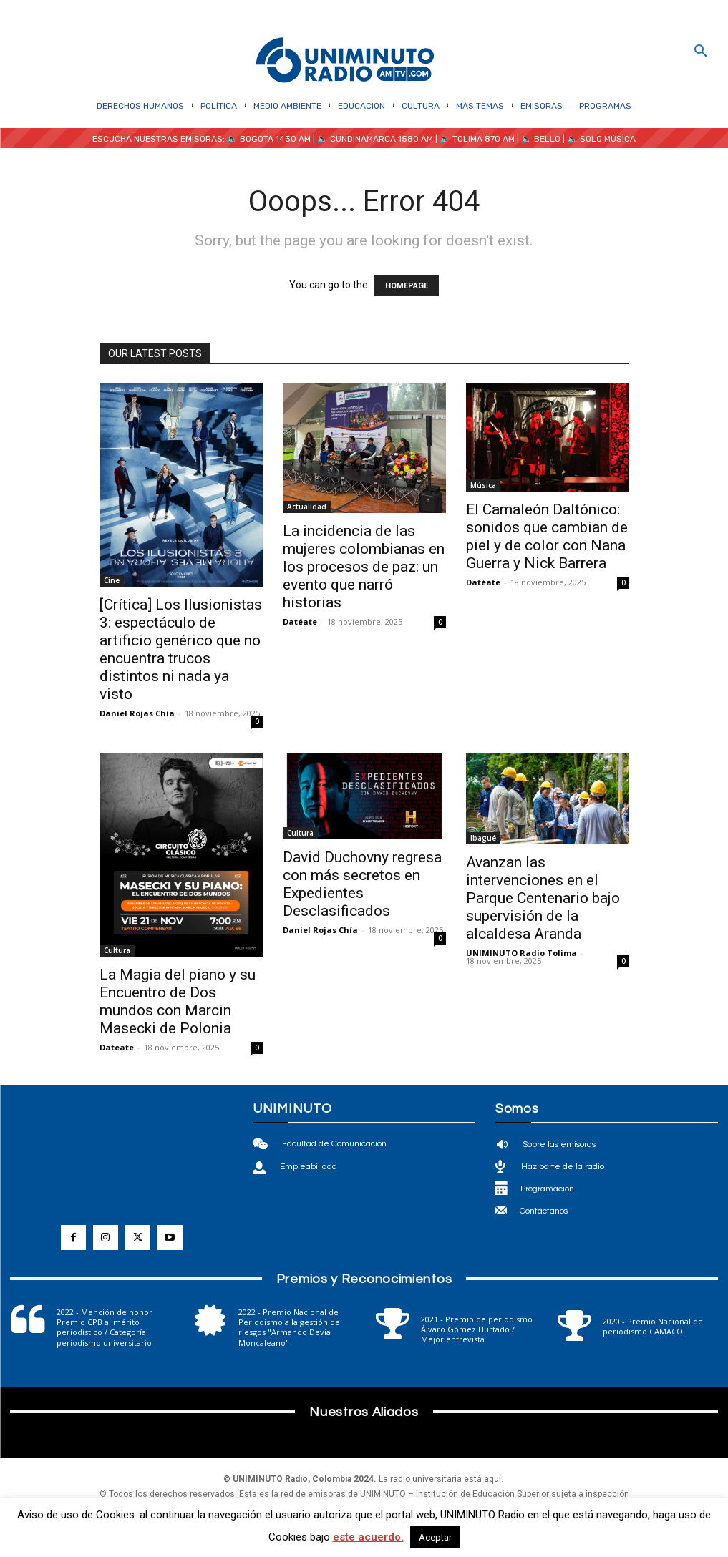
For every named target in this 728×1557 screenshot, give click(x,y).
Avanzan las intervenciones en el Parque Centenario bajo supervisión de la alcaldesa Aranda (543, 898)
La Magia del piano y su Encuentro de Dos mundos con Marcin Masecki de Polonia (178, 1001)
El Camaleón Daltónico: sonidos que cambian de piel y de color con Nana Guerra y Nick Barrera (547, 536)
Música (483, 485)
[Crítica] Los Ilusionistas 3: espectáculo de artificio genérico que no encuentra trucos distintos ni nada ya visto (181, 649)
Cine (112, 580)
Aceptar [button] (435, 1537)
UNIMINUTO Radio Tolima (521, 952)
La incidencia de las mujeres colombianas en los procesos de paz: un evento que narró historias (364, 566)
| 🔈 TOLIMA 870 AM (474, 139)
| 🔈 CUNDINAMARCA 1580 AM (372, 139)
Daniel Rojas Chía (137, 713)
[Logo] (345, 61)
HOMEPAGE (406, 286)
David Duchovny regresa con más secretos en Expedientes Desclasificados (362, 884)
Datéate (300, 621)
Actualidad (306, 507)
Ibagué (483, 838)
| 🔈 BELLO (537, 139)
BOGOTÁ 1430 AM (275, 139)
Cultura (117, 950)
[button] (701, 51)
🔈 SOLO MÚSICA (601, 139)
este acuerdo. (368, 1537)
